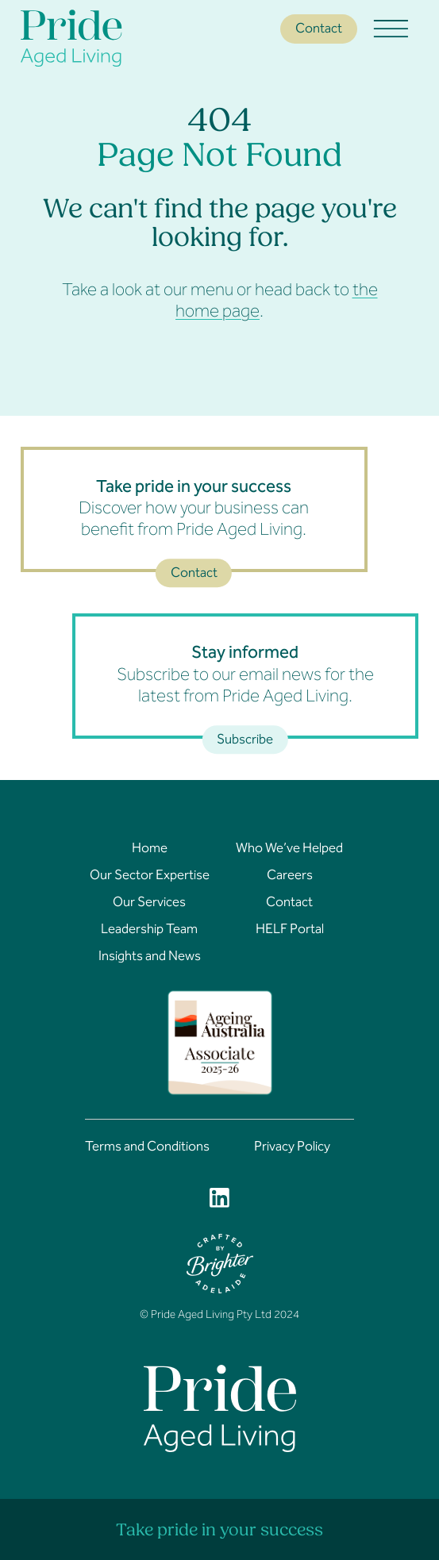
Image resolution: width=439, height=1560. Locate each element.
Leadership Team (149, 930)
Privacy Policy (292, 1148)
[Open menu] (391, 29)
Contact (318, 30)
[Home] (100, 38)
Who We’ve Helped (289, 850)
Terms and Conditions (147, 1148)
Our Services (149, 904)
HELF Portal (290, 930)
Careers (290, 877)
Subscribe (245, 741)
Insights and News (149, 957)
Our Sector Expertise (150, 877)
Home (150, 850)
